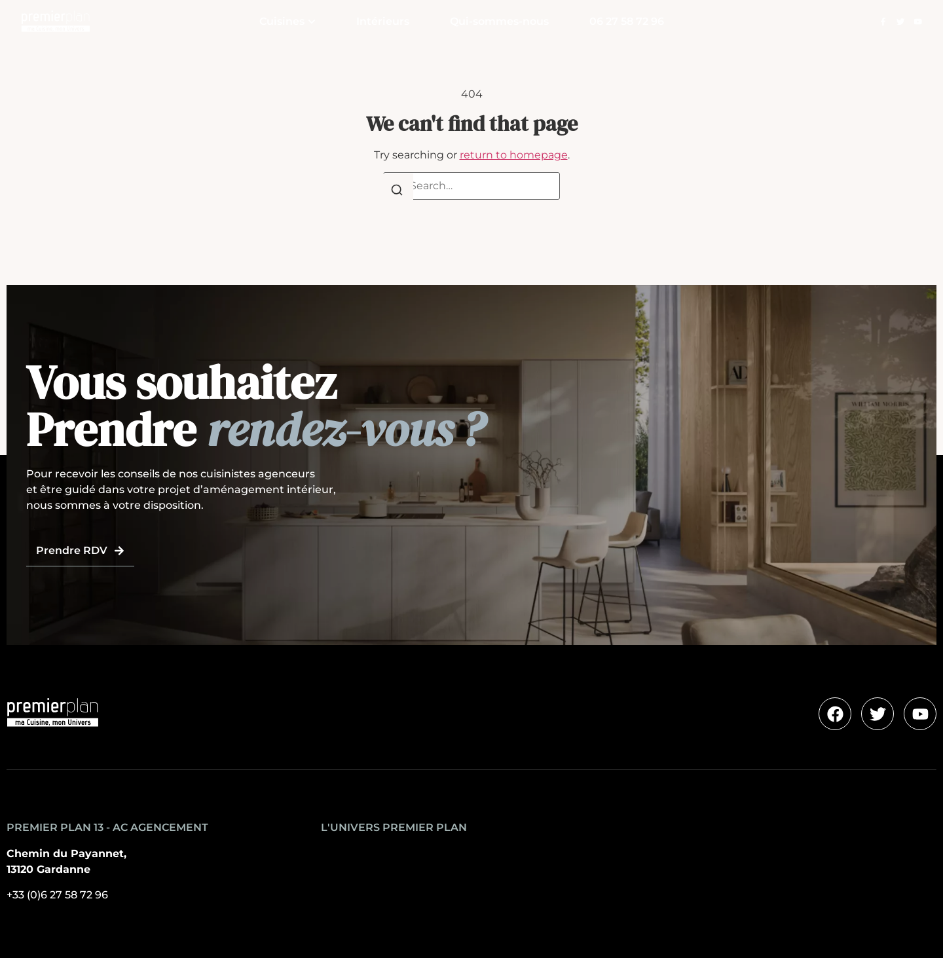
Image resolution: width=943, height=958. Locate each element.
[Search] (396, 192)
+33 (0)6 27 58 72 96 (57, 895)
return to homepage (514, 155)
